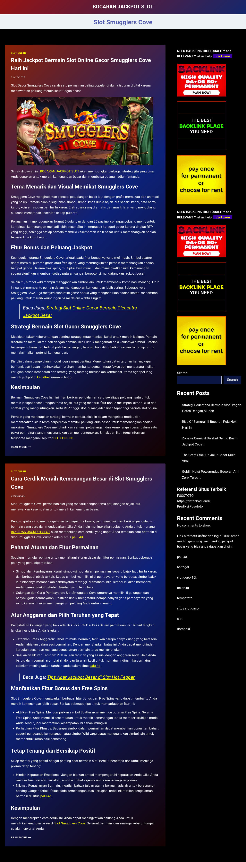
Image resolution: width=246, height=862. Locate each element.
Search (182, 373)
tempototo (184, 598)
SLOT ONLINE (18, 53)
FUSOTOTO (185, 496)
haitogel (183, 567)
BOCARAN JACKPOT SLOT (59, 171)
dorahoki (183, 629)
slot (179, 619)
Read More (21, 446)
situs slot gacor (188, 608)
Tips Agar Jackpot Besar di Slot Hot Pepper (91, 677)
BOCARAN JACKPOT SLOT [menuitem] (30, 532)
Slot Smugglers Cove (69, 823)
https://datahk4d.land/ (193, 501)
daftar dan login (209, 536)
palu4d (182, 557)
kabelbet (43, 377)
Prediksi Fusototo (190, 506)
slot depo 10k (187, 577)
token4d (183, 588)
